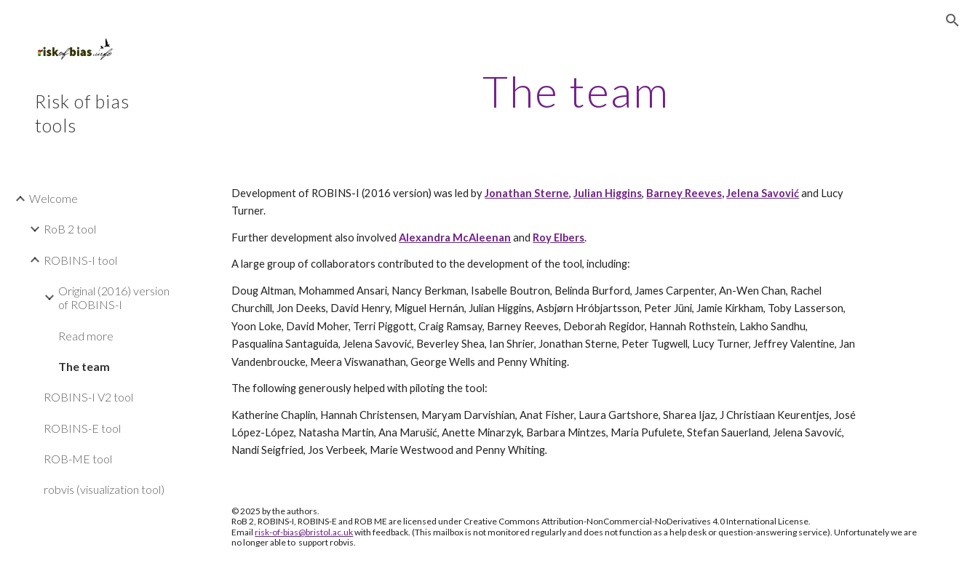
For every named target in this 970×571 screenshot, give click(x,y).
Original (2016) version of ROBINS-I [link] (114, 297)
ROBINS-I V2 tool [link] (88, 397)
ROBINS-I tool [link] (80, 260)
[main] (576, 91)
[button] (952, 20)
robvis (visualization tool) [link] (104, 489)
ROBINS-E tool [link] (82, 428)
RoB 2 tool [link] (70, 229)
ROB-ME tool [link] (78, 459)
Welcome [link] (53, 198)
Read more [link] (86, 336)
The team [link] (84, 366)
